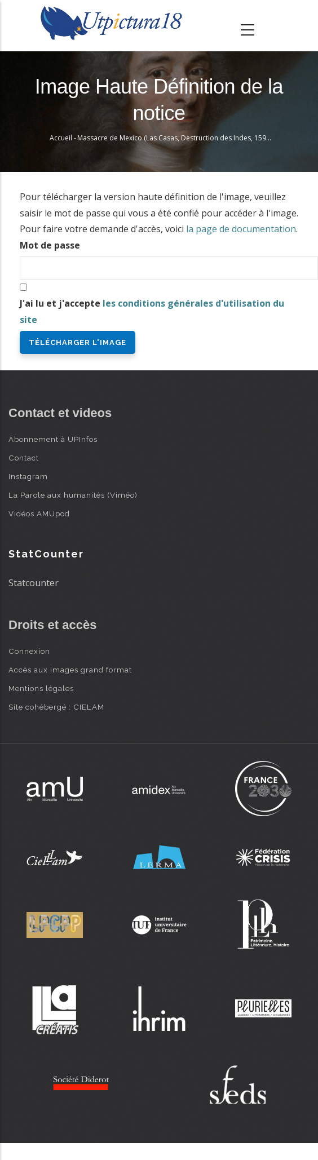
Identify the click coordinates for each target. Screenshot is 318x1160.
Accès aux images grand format (70, 669)
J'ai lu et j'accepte (152, 311)
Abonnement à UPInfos (53, 439)
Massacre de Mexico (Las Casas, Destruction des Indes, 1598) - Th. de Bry (193, 138)
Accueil (61, 138)
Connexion (29, 651)
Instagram (28, 476)
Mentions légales (41, 688)
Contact (23, 457)
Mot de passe (50, 245)
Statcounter (33, 583)
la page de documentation (241, 229)
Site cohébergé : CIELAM (56, 706)
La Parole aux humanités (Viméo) (73, 494)
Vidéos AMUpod (39, 513)
